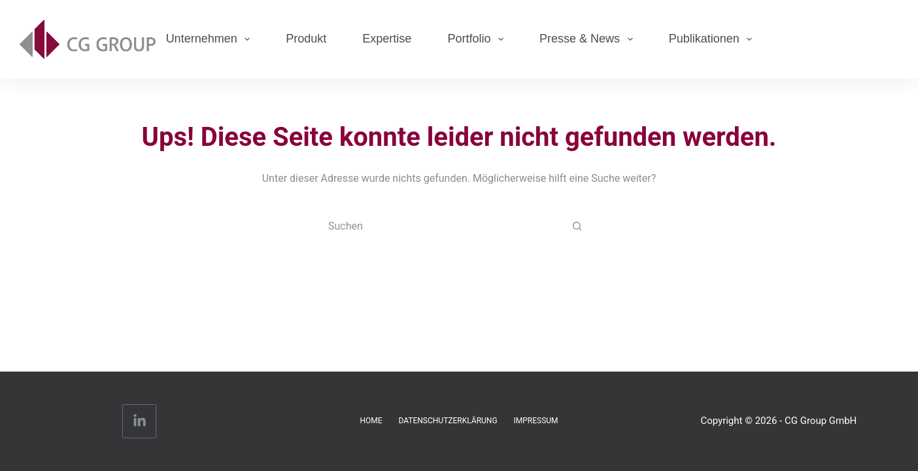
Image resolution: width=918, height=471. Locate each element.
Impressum (536, 420)
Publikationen (713, 39)
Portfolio (478, 39)
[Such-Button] (577, 226)
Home (371, 420)
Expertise (386, 38)
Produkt (306, 38)
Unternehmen (211, 39)
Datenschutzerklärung (448, 420)
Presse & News (588, 39)
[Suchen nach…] (446, 226)
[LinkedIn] (139, 421)
